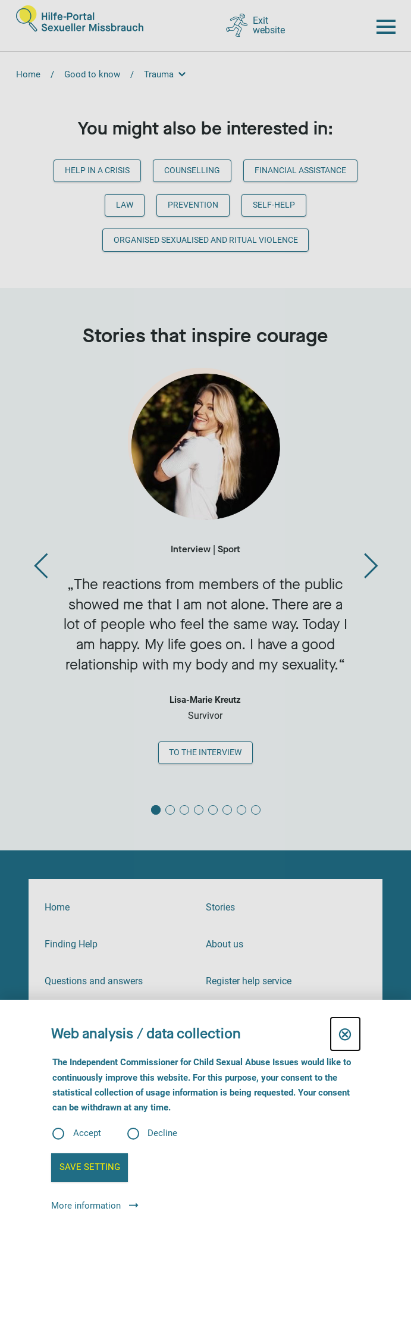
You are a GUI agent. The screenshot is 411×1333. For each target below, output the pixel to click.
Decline (162, 1133)
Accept (87, 1133)
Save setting (89, 1167)
